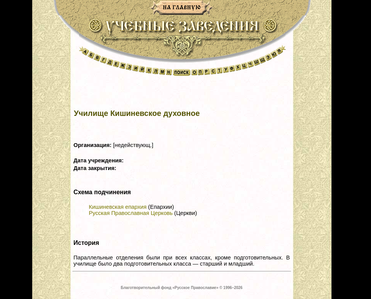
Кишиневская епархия (118, 207)
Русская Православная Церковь (131, 213)
